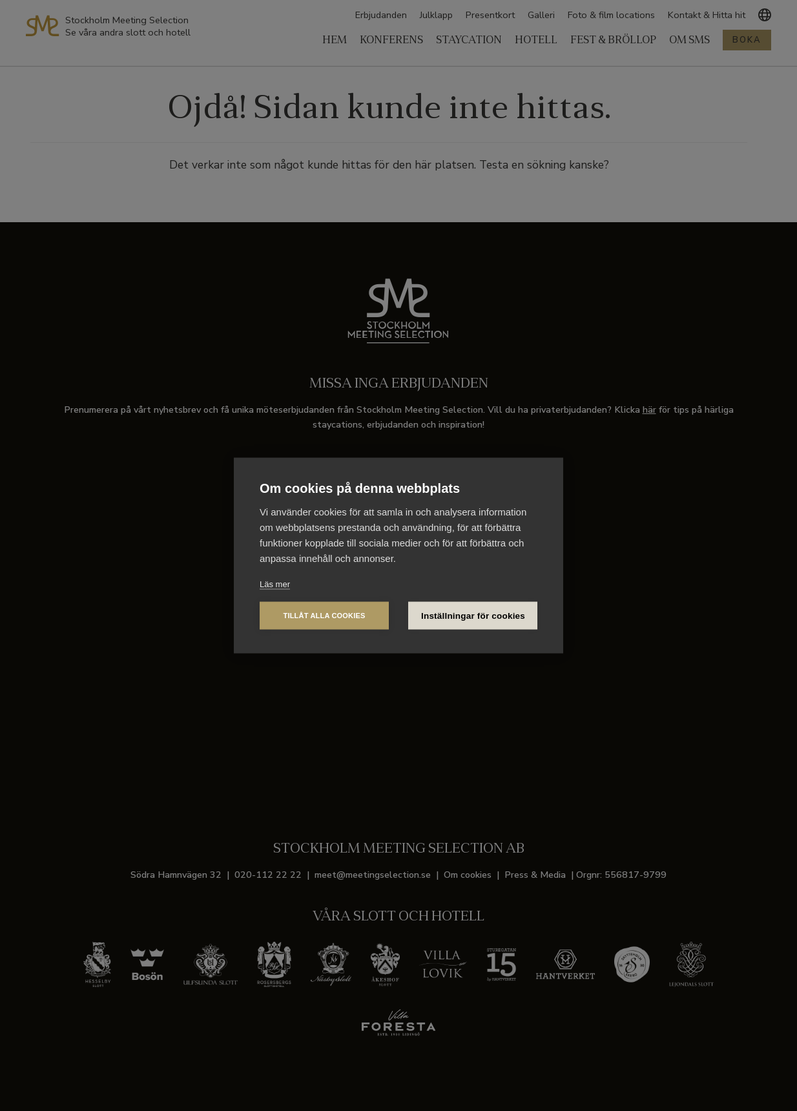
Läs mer (275, 584)
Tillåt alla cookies (324, 615)
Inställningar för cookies (473, 616)
